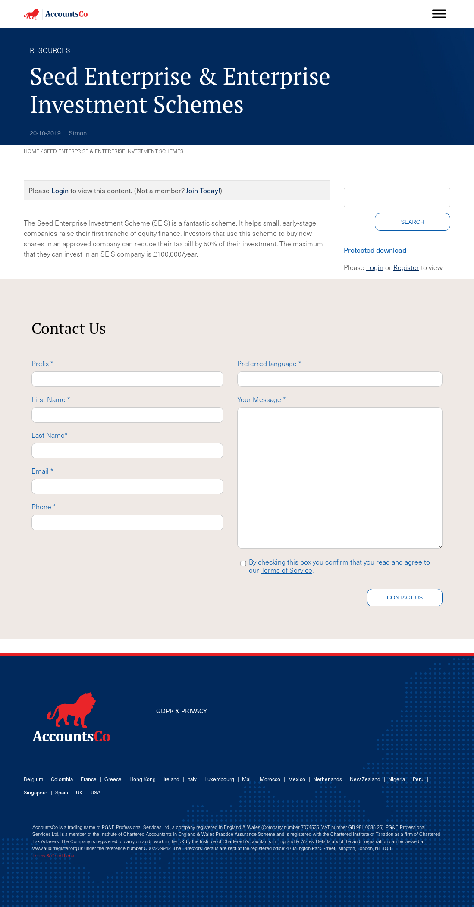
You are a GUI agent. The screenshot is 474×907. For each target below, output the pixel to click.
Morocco (270, 779)
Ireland (171, 779)
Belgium (33, 779)
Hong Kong (142, 779)
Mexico (296, 779)
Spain (61, 792)
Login (60, 190)
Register (406, 267)
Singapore (35, 792)
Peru (418, 779)
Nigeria (396, 779)
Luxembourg (219, 779)
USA (95, 792)
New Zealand (365, 779)
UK (79, 792)
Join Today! (203, 190)
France (89, 779)
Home (31, 151)
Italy (192, 779)
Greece (113, 779)
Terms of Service (286, 570)
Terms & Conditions (53, 855)
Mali (247, 779)
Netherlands (327, 779)
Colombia (62, 779)
